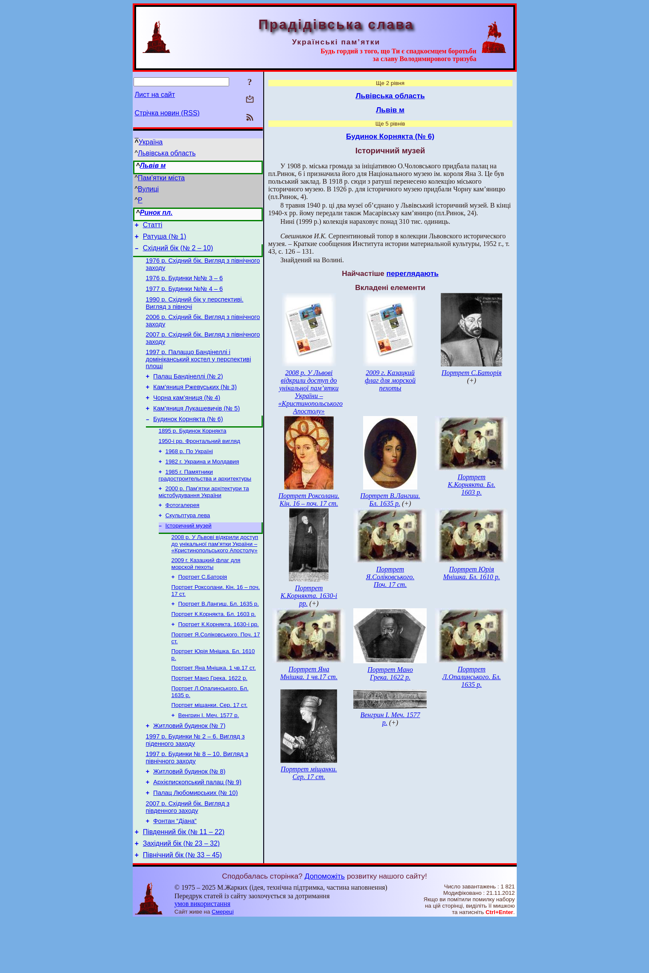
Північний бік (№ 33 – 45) (182, 907)
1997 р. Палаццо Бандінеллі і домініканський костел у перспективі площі (198, 371)
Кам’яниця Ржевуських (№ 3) (195, 402)
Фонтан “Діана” (175, 870)
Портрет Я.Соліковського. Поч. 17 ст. (390, 577)
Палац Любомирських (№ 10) (195, 839)
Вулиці (148, 189)
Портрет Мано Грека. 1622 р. (209, 714)
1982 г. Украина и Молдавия (202, 484)
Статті (152, 226)
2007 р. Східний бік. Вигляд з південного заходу (188, 855)
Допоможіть (325, 929)
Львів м (153, 165)
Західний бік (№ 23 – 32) (181, 895)
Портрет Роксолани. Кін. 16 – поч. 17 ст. (308, 499)
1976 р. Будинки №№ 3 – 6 (184, 284)
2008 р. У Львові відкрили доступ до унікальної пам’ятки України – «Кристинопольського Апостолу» (215, 571)
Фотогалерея (183, 530)
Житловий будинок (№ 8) (189, 815)
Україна (151, 142)
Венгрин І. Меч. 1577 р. (208, 754)
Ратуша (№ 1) (164, 239)
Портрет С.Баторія (202, 606)
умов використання (202, 956)
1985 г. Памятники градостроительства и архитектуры (205, 498)
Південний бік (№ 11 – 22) (183, 882)
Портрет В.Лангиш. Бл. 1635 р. (218, 635)
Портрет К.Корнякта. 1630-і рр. (218, 657)
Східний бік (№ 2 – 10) (178, 251)
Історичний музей (189, 552)
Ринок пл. (156, 212)
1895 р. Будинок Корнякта (193, 451)
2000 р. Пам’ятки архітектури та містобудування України (204, 516)
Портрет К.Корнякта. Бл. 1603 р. (214, 646)
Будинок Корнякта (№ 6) (188, 438)
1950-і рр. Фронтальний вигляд (199, 462)
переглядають (412, 273)
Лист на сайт (155, 94)
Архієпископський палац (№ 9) (197, 827)
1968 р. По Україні (189, 473)
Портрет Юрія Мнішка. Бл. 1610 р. (471, 573)
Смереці (223, 964)
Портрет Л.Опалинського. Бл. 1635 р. (471, 676)
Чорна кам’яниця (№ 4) (186, 414)
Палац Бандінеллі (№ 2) (188, 390)
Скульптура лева (188, 541)
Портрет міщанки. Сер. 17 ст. (209, 743)
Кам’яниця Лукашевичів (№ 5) (196, 426)
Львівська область (166, 153)
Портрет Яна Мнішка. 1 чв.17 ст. (214, 703)
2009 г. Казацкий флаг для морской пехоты (206, 592)
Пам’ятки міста (161, 178)
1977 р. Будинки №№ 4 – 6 (184, 296)
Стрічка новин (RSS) (167, 113)
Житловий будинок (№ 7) (189, 765)
